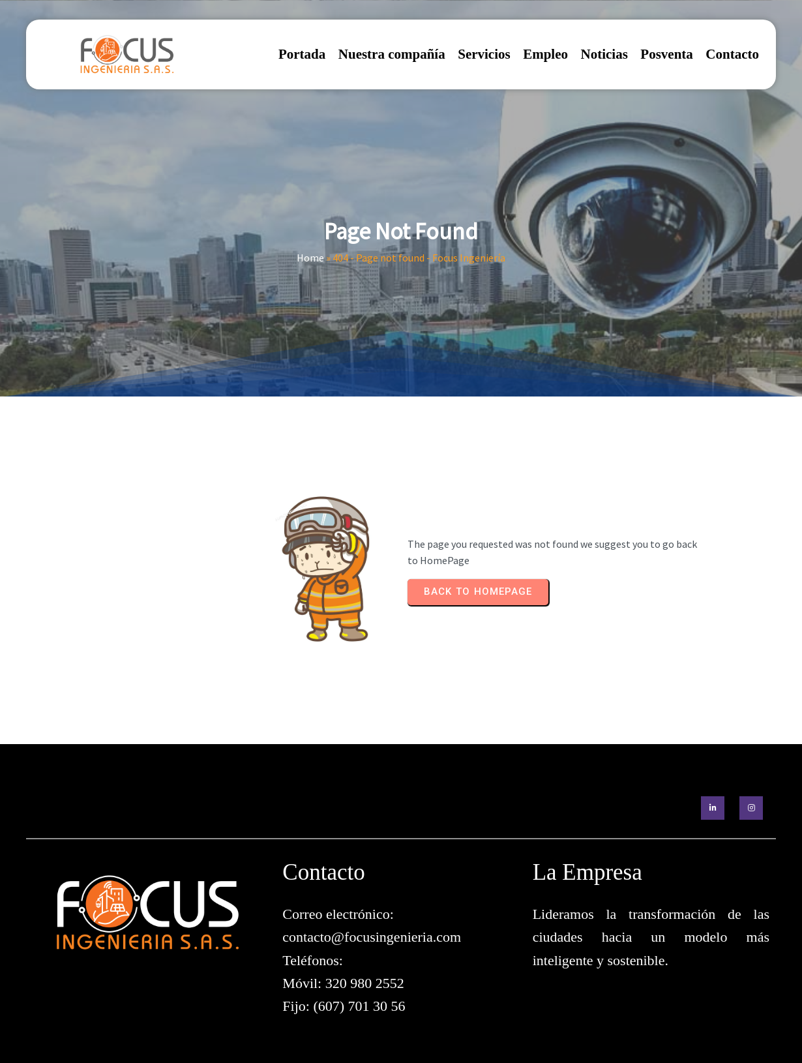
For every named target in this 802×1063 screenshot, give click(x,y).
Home (310, 257)
